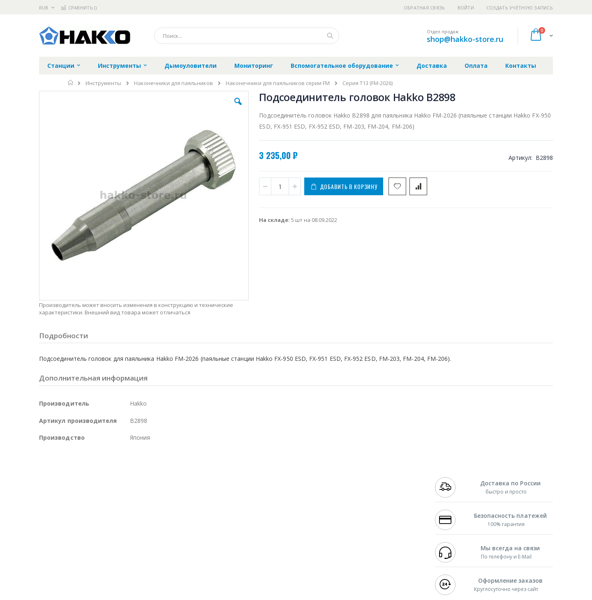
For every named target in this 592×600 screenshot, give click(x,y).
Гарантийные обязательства (253, 488)
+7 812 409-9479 (453, 497)
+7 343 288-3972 (453, 504)
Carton (131, 529)
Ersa (68, 488)
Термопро (131, 497)
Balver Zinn (53, 513)
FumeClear (72, 497)
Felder (105, 513)
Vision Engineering (62, 529)
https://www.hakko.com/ (169, 594)
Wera (103, 561)
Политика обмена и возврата (254, 504)
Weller (126, 488)
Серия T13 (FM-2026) (367, 83)
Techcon (109, 545)
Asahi (128, 513)
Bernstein (51, 561)
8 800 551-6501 (455, 513)
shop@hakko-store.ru (465, 39)
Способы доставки (370, 504)
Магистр (162, 497)
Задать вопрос (234, 545)
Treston (48, 545)
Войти (466, 8)
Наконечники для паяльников (173, 83)
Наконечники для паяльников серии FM (278, 83)
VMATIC (136, 545)
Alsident (151, 488)
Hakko (47, 488)
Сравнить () (78, 8)
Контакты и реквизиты (376, 488)
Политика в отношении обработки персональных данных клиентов (260, 525)
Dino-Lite (104, 529)
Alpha (82, 513)
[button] (186, 107)
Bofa (45, 497)
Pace (103, 488)
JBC (86, 488)
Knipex (79, 561)
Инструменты (103, 83)
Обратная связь (424, 8)
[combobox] (246, 36)
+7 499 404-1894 (453, 488)
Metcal (101, 497)
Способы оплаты (368, 520)
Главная (71, 82)
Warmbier (78, 545)
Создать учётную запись (519, 8)
